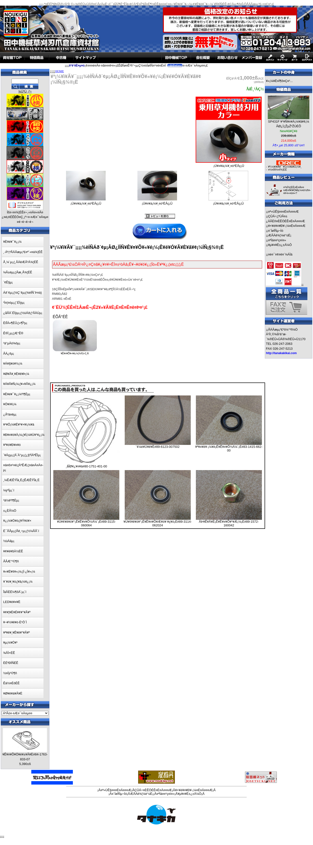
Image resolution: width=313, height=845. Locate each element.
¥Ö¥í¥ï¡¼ (9, 404)
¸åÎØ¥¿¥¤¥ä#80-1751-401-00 (86, 466)
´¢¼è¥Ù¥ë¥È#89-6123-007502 (157, 447)
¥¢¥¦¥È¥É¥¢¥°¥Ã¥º (17, 612)
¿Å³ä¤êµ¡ (9, 414)
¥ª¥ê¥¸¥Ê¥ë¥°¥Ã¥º (16, 632)
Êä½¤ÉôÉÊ (11, 683)
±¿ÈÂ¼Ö (9, 510)
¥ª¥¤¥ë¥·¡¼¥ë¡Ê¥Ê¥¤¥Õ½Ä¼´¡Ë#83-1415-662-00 (228, 448)
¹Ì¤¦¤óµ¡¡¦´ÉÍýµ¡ (13, 302)
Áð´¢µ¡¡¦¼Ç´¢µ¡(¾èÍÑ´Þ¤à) (22, 292)
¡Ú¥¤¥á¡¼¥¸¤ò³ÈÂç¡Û (229, 164)
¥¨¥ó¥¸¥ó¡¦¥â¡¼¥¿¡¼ (18, 581)
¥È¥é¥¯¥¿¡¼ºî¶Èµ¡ (16, 394)
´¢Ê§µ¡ (8, 282)
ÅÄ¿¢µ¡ (8, 353)
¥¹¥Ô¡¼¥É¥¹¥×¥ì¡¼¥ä (18, 424)
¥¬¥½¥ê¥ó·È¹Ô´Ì (15, 622)
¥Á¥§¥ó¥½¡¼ (12, 363)
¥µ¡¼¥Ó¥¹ (10, 642)
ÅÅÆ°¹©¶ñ (11, 561)
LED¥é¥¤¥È (11, 602)
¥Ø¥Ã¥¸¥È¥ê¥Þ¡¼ (16, 374)
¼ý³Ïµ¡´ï (8, 490)
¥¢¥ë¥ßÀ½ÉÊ (13, 551)
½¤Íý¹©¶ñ (10, 673)
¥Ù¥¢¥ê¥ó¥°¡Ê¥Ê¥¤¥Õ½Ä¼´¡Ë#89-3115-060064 (86, 523)
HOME (59, 71)
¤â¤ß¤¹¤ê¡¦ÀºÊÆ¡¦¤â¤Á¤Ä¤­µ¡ (23, 467)
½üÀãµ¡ (8, 541)
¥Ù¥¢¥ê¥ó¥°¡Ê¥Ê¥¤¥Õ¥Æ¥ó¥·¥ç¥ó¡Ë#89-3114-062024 (157, 523)
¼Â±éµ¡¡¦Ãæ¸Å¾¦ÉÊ (17, 272)
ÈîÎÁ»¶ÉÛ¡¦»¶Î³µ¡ (15, 323)
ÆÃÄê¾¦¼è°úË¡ (279, 235)
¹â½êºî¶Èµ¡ (11, 500)
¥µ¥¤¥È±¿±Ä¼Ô (280, 245)
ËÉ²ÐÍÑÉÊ (10, 663)
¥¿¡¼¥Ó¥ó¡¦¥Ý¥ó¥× (17, 520)
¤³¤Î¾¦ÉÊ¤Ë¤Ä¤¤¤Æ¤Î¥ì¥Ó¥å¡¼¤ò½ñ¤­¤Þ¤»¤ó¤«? (297, 190)
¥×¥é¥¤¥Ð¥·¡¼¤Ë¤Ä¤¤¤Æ (286, 226)
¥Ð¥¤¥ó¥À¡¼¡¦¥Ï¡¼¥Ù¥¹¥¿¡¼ (24, 435)
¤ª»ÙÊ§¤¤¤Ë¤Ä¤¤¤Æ (283, 211)
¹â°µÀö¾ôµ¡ (11, 343)
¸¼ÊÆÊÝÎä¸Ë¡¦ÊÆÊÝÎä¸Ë (21, 480)
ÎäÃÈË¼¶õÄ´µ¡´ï (14, 592)
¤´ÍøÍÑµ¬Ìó (275, 230)
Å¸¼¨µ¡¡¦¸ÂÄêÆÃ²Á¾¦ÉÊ (20, 262)
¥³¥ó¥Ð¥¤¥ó (12, 445)
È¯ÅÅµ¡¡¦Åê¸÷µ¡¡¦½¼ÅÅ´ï (21, 531)
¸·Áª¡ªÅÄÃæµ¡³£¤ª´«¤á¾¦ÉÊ (23, 252)
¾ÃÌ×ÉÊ (9, 653)
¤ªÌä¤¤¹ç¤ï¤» (277, 240)
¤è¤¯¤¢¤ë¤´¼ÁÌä (280, 254)
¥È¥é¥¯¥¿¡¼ (12, 241)
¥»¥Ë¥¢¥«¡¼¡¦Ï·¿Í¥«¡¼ (19, 571)
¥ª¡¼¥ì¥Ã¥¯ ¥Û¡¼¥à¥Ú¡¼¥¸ (285, 166)
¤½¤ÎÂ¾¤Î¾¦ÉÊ (277, 169)
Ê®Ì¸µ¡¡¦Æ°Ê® (13, 333)
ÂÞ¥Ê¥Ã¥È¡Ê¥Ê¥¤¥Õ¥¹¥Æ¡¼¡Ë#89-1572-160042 (229, 523)
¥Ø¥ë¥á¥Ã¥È (12, 693)
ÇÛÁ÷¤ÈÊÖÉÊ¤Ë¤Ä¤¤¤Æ (153, 790)
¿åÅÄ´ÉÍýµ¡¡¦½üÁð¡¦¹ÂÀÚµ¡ (22, 313)
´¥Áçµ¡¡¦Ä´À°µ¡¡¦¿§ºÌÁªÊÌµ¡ (22, 455)
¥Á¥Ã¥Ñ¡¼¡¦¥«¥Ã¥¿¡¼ (19, 384)
